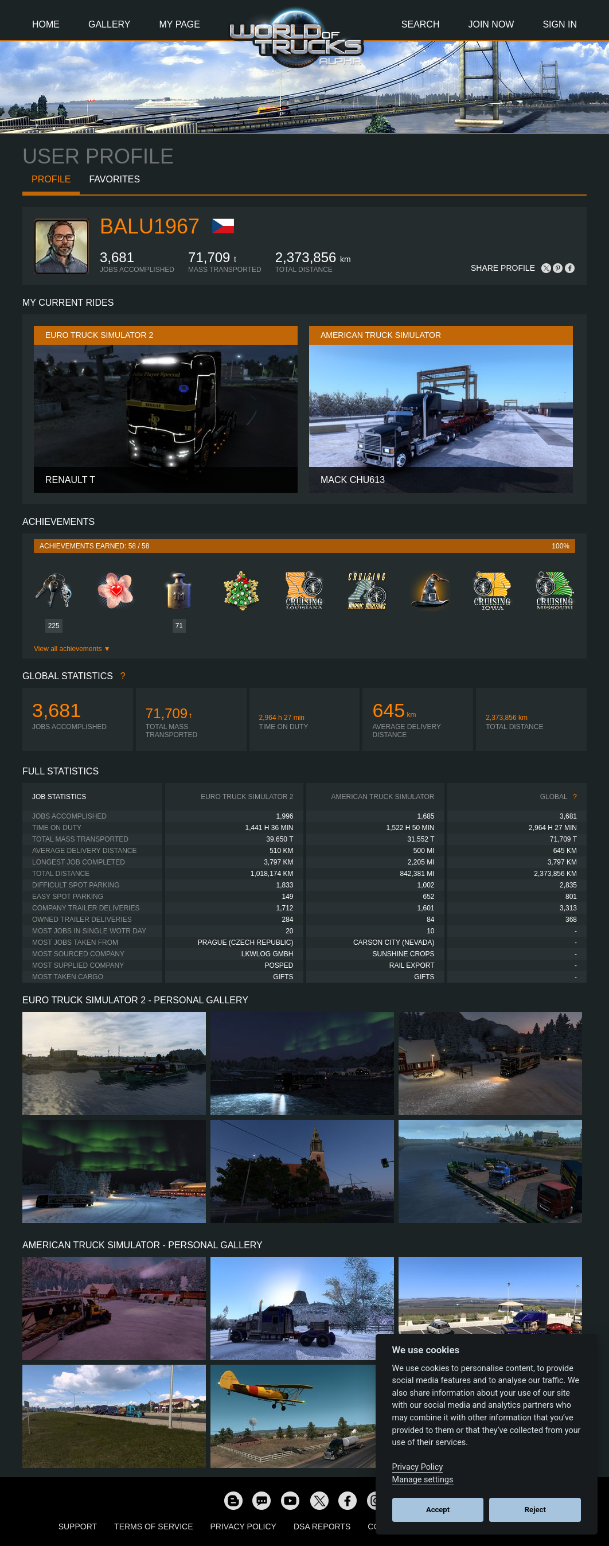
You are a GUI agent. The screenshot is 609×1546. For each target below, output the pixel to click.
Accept (438, 1509)
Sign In (559, 24)
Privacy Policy (243, 1526)
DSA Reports (322, 1526)
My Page (179, 24)
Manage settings (423, 1480)
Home (46, 24)
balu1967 (150, 226)
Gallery (109, 24)
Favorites (114, 179)
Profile (51, 179)
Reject (535, 1509)
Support (77, 1526)
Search (420, 24)
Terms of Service (153, 1526)
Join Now (491, 24)
